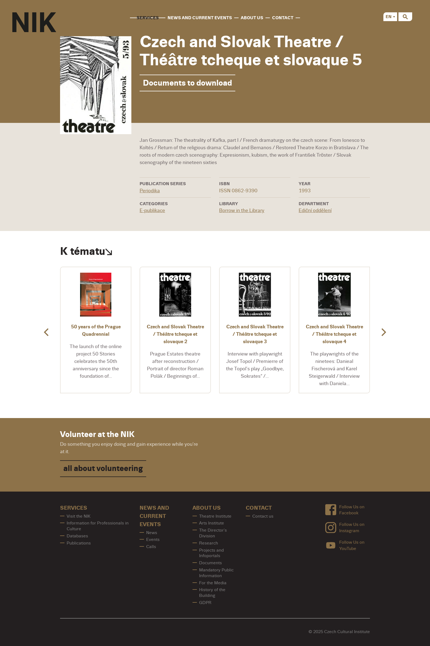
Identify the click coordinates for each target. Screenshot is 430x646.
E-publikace (152, 210)
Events (153, 539)
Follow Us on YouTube (344, 545)
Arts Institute (211, 523)
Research (208, 543)
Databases (77, 536)
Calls (151, 546)
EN (389, 16)
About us (252, 17)
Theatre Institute (215, 516)
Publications (79, 543)
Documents (210, 562)
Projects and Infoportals (211, 553)
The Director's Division (213, 533)
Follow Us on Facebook (344, 509)
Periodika (150, 190)
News (151, 532)
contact (282, 17)
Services (148, 17)
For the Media (213, 582)
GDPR (205, 602)
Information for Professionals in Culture (98, 526)
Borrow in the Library (241, 210)
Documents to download (187, 83)
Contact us (262, 516)
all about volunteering (103, 468)
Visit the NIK (78, 516)
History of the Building (212, 592)
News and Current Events (200, 17)
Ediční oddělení (315, 210)
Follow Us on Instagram (344, 527)
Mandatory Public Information (216, 573)
